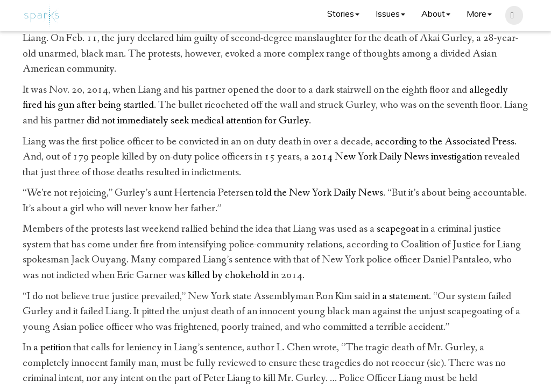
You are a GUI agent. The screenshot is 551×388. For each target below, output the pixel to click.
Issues (390, 13)
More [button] (479, 13)
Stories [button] (343, 13)
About (435, 13)
